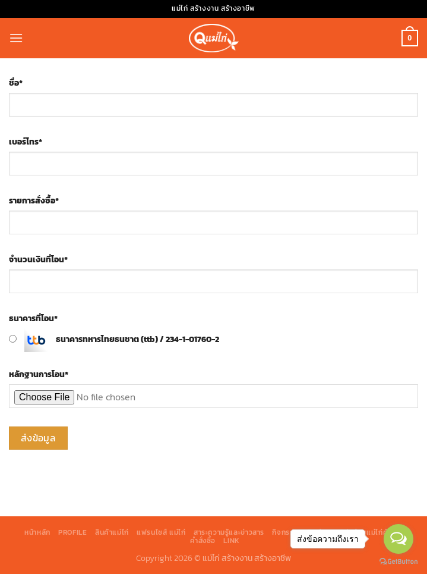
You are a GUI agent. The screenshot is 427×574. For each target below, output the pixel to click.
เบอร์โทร (25, 141)
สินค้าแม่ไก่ (112, 532)
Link (231, 540)
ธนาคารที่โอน (33, 318)
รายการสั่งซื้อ (34, 200)
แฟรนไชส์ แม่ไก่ (161, 532)
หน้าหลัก (37, 532)
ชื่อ (16, 82)
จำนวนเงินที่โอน (38, 259)
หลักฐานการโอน (38, 374)
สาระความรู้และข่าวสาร (229, 532)
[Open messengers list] (398, 539)
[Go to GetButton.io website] (398, 562)
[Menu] (16, 37)
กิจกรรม (285, 532)
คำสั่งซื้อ (203, 540)
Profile (72, 532)
